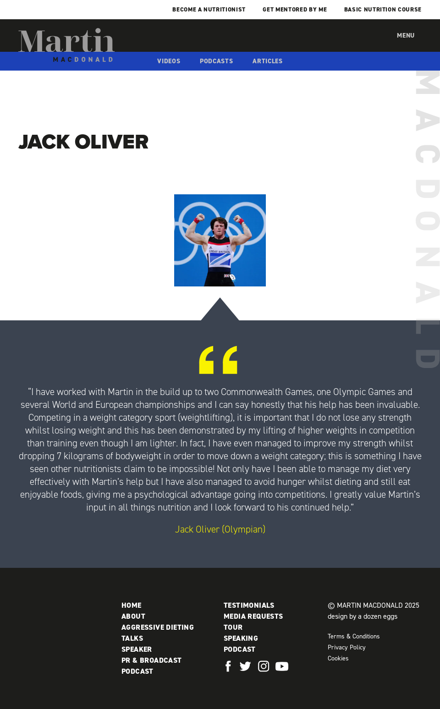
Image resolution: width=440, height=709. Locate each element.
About (133, 616)
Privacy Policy (347, 647)
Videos (168, 61)
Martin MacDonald (66, 45)
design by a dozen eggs (362, 616)
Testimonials (249, 605)
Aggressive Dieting (157, 627)
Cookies (338, 658)
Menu (406, 35)
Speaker (136, 649)
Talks (132, 638)
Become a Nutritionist (209, 9)
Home (131, 605)
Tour (233, 627)
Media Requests (253, 616)
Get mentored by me (295, 9)
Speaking (241, 638)
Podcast (137, 671)
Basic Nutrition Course (383, 9)
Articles (268, 61)
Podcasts (216, 61)
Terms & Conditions (354, 636)
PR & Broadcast (151, 660)
